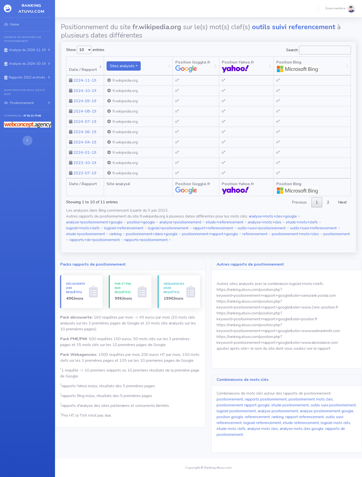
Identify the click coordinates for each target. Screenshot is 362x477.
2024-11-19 (85, 80)
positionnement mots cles (311, 399)
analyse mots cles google (301, 428)
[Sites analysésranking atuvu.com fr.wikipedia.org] (149, 66)
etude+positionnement (85, 234)
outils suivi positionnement (333, 405)
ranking (116, 234)
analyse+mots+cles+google (273, 216)
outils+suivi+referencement (313, 228)
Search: (318, 50)
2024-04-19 (85, 142)
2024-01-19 (85, 152)
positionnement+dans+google (152, 234)
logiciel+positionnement (168, 228)
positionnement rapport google (243, 405)
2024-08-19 (85, 111)
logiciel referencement (262, 422)
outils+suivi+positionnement (261, 228)
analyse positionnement (278, 411)
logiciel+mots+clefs (83, 228)
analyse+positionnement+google (94, 222)
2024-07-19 (85, 121)
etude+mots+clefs (302, 222)
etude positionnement (290, 405)
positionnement (336, 234)
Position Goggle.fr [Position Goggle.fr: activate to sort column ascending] (201, 66)
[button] (340, 8)
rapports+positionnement (146, 240)
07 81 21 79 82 (32, 115)
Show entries (85, 50)
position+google (141, 222)
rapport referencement (304, 417)
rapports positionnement (266, 399)
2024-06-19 (85, 132)
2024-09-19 (85, 101)
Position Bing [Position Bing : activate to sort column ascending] (323, 66)
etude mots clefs (231, 428)
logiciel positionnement (236, 411)
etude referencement (301, 422)
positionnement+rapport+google (210, 234)
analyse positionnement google (326, 411)
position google (230, 417)
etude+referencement (224, 222)
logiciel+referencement (123, 228)
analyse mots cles (262, 428)
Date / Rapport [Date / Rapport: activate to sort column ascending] (83, 69)
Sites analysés (136, 66)
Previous (299, 202)
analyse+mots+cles (264, 222)
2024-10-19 (85, 90)
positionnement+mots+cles (295, 234)
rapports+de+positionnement (95, 240)
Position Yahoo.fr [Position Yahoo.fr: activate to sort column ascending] (261, 66)
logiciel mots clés (335, 422)
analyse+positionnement (180, 222)
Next (342, 202)
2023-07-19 (85, 173)
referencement (254, 234)
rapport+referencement (213, 228)
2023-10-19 (85, 163)
